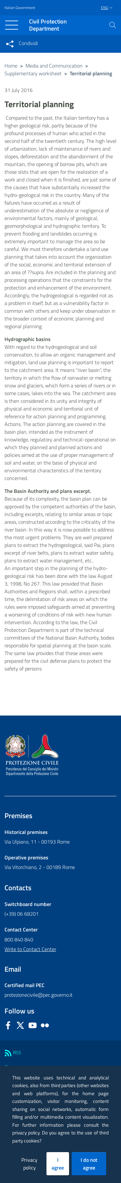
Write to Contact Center (30, 949)
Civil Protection (48, 25)
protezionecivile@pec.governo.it (39, 995)
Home (11, 65)
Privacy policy (29, 1163)
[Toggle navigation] (11, 25)
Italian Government (20, 8)
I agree (58, 1163)
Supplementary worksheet (33, 73)
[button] (112, 25)
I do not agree (89, 1163)
